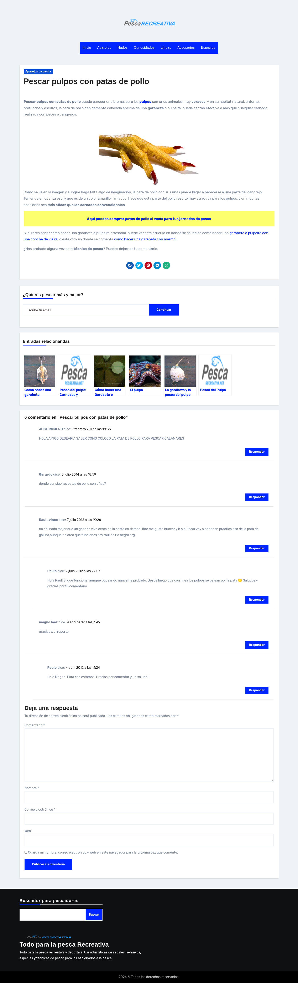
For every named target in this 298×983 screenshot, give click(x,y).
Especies (208, 47)
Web (28, 831)
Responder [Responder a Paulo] (257, 599)
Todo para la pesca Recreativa (64, 944)
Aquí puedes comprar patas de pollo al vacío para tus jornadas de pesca (149, 219)
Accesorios (186, 47)
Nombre (32, 788)
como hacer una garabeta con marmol (145, 239)
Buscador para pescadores (49, 900)
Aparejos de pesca (38, 71)
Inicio (87, 47)
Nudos (122, 47)
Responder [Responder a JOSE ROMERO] (257, 452)
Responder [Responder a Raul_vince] (257, 548)
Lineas (166, 47)
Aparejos (104, 47)
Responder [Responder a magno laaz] (257, 645)
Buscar (94, 914)
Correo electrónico (40, 810)
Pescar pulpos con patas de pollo (86, 81)
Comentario (35, 725)
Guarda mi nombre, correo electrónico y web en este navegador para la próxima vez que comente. (103, 852)
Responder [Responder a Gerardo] (257, 497)
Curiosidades (144, 47)
